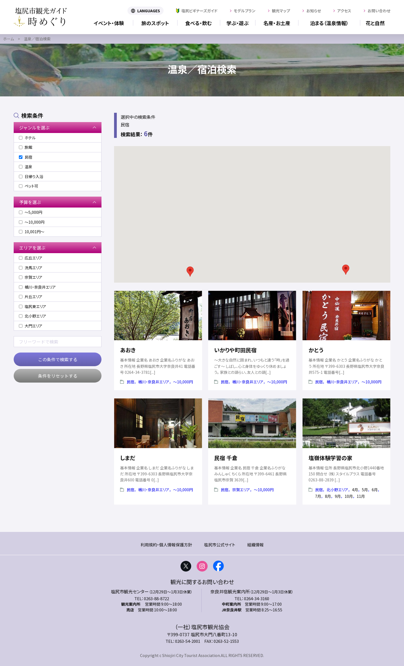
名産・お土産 (276, 22)
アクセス (344, 10)
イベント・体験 (109, 22)
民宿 (130, 381)
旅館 (25, 147)
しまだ (127, 458)
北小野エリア (337, 489)
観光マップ (281, 10)
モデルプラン (244, 10)
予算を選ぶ (30, 202)
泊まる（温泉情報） (329, 22)
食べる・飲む (198, 22)
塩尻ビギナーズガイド (199, 10)
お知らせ (313, 10)
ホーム (8, 39)
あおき (127, 350)
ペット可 (28, 186)
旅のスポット (155, 22)
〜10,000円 (183, 381)
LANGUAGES (148, 10)
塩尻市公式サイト (219, 544)
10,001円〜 (31, 231)
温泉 (25, 166)
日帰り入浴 (31, 176)
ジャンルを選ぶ (34, 127)
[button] (190, 272)
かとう (316, 350)
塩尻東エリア (32, 306)
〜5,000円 (30, 212)
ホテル (27, 137)
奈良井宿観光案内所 (230, 591)
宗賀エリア (241, 489)
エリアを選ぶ (32, 247)
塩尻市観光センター (130, 591)
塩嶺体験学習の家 (330, 458)
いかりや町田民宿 (235, 350)
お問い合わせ (379, 10)
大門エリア (30, 325)
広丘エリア (30, 258)
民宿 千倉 (225, 458)
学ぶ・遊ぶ (237, 22)
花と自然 (375, 22)
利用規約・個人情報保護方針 (166, 544)
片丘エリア (30, 296)
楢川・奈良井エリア (153, 381)
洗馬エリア (30, 267)
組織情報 (255, 544)
